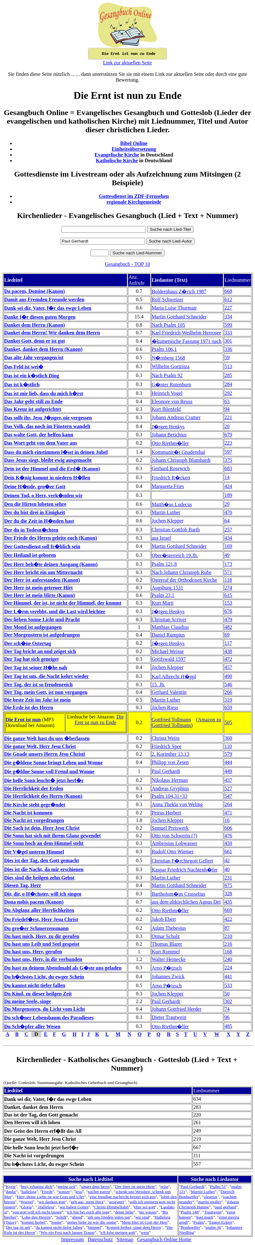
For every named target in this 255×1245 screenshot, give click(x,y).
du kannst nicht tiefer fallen (59, 1227)
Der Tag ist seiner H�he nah (35, 667)
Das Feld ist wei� (23, 366)
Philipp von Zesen (170, 762)
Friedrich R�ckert (171, 477)
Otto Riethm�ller (170, 443)
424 (228, 486)
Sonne (56, 1222)
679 (228, 434)
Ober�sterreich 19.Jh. (175, 555)
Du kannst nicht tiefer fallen (34, 985)
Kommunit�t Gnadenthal (178, 452)
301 (228, 341)
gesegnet (116, 1201)
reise (164, 1186)
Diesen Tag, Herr (22, 885)
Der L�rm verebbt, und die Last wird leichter (55, 611)
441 (228, 976)
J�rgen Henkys (168, 426)
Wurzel (27, 1201)
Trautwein (212, 1212)
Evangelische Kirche (117, 154)
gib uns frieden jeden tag (109, 1217)
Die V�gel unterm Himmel (34, 852)
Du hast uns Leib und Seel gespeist (41, 944)
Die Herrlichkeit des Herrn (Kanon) (43, 796)
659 (228, 707)
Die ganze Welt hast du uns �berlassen (47, 738)
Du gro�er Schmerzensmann (36, 928)
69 (226, 634)
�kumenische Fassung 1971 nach (187, 341)
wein (145, 1232)
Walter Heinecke (169, 959)
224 (228, 967)
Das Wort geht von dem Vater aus (40, 443)
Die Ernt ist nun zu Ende (99, 719)
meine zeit (66, 1186)
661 (228, 851)
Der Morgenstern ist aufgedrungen (42, 634)
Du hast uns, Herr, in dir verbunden (43, 959)
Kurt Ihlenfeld (166, 409)
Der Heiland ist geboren (30, 555)
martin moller (209, 1201)
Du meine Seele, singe (27, 1001)
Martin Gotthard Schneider (179, 316)
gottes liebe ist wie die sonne (91, 1222)
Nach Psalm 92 (167, 375)
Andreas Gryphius (170, 788)
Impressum (72, 1239)
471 (228, 812)
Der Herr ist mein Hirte (135, 1186)
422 (228, 919)
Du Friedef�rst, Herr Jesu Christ (41, 919)
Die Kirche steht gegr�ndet (34, 804)
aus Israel (161, 538)
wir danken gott (52, 1201)
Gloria (26, 1207)
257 (228, 529)
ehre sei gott (144, 1207)
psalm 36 (213, 1227)
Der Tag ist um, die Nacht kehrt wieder (46, 676)
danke (11, 1191)
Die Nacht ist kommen (28, 812)
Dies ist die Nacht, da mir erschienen (44, 869)
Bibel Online (134, 143)
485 (228, 1026)
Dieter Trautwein (169, 1017)
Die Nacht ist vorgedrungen (34, 820)
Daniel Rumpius (168, 634)
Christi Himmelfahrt (111, 1207)
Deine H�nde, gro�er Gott (34, 486)
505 (228, 722)
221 (228, 417)
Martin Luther (166, 512)
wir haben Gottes (74, 1207)
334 (228, 316)
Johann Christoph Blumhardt (181, 460)
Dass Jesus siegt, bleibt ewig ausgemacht (48, 460)
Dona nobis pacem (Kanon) (33, 902)
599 (228, 325)
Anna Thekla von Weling (177, 804)
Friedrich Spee (167, 746)
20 (226, 426)
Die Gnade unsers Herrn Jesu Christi (44, 754)
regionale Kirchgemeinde (133, 202)
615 (228, 595)
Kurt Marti (163, 603)
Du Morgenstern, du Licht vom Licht (44, 1009)
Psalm (198, 1222)
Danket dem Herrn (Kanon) (34, 325)
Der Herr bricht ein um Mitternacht (43, 572)
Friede (47, 1191)
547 (228, 796)
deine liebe (124, 1212)
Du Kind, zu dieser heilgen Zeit (38, 993)
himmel (94, 1227)
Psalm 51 (218, 1186)
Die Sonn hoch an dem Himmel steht (44, 843)
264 (228, 804)
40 (226, 869)
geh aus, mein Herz (87, 1201)
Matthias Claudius (170, 627)
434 (228, 538)
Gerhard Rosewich (171, 468)
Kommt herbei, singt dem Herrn (133, 1227)
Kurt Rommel (166, 951)
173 (228, 564)
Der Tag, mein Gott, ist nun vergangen (45, 692)
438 (228, 651)
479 (228, 619)
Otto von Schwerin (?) (174, 835)
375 (228, 460)
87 (226, 928)
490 (228, 676)
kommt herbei (33, 1222)
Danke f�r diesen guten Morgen (40, 317)
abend (77, 1217)
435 (228, 902)
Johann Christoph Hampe (209, 1204)
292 (228, 393)
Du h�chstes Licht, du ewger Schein (44, 976)
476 (228, 835)
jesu (79, 1191)
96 (226, 1017)
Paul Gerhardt (166, 771)
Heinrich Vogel (167, 393)
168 (228, 951)
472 (228, 659)
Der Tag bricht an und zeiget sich (40, 651)
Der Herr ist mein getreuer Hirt (38, 587)
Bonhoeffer (190, 1227)
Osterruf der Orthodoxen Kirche (184, 580)
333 (228, 332)
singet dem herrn (95, 1186)
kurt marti (204, 1217)
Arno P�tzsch (167, 968)
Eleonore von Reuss (172, 401)
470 (228, 512)
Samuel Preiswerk (170, 828)
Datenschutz (100, 1239)
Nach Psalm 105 (168, 325)
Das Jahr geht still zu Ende (33, 401)
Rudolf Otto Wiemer (172, 851)
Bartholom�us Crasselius (178, 894)
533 (228, 985)
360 (228, 738)
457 (228, 667)
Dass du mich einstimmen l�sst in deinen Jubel (56, 452)
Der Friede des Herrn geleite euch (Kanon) (50, 538)
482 (228, 627)
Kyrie (10, 1186)
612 (228, 299)
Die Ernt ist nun (23, 719)
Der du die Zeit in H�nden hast (39, 521)
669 (228, 910)
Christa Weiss (166, 738)
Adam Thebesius (169, 928)
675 (228, 885)
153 (228, 603)
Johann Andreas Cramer (176, 417)
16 (226, 820)
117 (228, 643)
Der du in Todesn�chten (31, 530)
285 (228, 375)
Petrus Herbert (166, 812)
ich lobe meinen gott (117, 1232)
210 (228, 936)
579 (228, 754)
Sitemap (125, 1239)
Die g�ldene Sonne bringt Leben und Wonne (53, 762)
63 (226, 401)
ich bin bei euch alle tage (88, 1212)
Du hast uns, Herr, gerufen (33, 951)
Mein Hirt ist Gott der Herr (145, 1222)
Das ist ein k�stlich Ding (31, 375)
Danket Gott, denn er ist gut (34, 341)
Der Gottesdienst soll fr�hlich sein (42, 546)
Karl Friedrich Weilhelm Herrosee (186, 332)
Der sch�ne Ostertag (27, 643)
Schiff (61, 1217)
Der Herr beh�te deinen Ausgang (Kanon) (51, 564)
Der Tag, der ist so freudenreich (38, 684)
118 (228, 580)
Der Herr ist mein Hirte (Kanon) (39, 595)
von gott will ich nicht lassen (37, 1212)
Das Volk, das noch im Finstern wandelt (47, 426)
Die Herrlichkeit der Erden (33, 788)
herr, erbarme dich (36, 1186)
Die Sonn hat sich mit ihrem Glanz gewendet (52, 835)
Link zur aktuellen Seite (127, 62)
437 (228, 780)
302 (228, 1001)
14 (226, 477)
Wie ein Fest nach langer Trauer (67, 1232)
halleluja (29, 1191)
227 (228, 307)
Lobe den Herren (36, 1217)
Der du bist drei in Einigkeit (34, 512)
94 (226, 409)
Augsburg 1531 (167, 587)
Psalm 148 (190, 1212)
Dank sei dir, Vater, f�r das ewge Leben (47, 308)
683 (228, 468)
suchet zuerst (99, 1191)
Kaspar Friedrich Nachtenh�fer (185, 869)
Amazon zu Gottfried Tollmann (186, 722)
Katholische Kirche (117, 160)
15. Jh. (158, 684)
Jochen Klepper (168, 520)
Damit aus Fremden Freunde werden (44, 299)
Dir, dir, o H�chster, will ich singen (42, 894)
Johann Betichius (169, 434)
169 (228, 546)
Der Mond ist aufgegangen (33, 627)
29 (226, 504)
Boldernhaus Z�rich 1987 (179, 291)
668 (228, 291)
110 (228, 746)
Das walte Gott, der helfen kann (38, 434)
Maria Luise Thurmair (174, 307)
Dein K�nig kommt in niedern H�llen (47, 477)
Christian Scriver (169, 619)
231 (228, 877)
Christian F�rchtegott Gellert (182, 860)
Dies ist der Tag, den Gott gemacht (41, 860)
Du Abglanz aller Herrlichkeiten (39, 910)
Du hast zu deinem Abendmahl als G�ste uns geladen (62, 968)
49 (226, 555)
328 (228, 893)
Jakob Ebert (164, 919)
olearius (210, 1196)
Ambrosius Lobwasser (175, 843)
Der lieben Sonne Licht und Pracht (42, 619)
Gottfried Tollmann (171, 719)
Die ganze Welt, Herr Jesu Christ (40, 746)
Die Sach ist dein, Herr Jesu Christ (42, 828)
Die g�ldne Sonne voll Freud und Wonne (49, 771)
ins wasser (148, 1212)
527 (228, 788)
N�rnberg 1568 (168, 357)
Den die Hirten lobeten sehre (35, 504)
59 (226, 357)
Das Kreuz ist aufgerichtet (32, 409)
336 (228, 349)
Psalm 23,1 (163, 595)
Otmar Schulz (166, 936)
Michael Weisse (168, 651)
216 (228, 944)
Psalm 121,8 (164, 564)
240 (228, 959)
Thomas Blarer (167, 944)
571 (228, 572)
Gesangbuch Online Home (164, 1239)
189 (228, 495)
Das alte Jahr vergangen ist (33, 357)
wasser (64, 1191)
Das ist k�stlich (22, 384)
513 (228, 366)
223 (228, 443)
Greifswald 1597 (169, 659)
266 (228, 692)
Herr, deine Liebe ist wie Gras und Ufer (50, 1196)
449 (228, 771)
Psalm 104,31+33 (169, 796)
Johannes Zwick (168, 976)
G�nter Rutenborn (171, 384)
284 (228, 384)
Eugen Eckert (220, 1222)
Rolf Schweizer (167, 299)
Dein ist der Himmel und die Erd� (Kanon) (52, 468)
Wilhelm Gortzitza (171, 366)
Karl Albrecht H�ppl (174, 676)
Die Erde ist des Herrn (28, 707)
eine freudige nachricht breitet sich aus (122, 1196)
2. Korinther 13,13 (170, 754)
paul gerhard (225, 1207)
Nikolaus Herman (170, 780)
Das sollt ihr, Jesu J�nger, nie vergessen (48, 417)
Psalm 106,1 (164, 349)
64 (226, 520)
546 (228, 684)
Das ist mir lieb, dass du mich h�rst (43, 393)
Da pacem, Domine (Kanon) (34, 291)
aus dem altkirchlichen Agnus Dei (186, 902)
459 (228, 843)
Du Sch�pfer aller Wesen (32, 1026)
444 (228, 762)
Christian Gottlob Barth (176, 529)
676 (228, 611)
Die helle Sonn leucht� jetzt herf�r (44, 780)
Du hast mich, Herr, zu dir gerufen (41, 936)
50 (226, 993)
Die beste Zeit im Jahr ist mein (37, 700)
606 (228, 828)
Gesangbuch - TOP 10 (127, 264)
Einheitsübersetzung (134, 149)
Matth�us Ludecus (172, 504)
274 (228, 587)
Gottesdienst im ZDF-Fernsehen (134, 196)
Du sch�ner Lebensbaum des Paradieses (49, 1017)
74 (226, 1009)
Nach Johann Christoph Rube (182, 572)
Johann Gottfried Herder (176, 1009)
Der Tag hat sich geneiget (31, 659)
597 (228, 452)
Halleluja (45, 1207)
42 (226, 860)
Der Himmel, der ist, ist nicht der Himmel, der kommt (62, 603)
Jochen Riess (165, 707)
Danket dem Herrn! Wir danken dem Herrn (52, 332)
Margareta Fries (168, 486)
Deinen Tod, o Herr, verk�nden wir (43, 495)
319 (228, 700)
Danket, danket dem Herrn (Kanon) (43, 349)
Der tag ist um (18, 1227)
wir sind (142, 1217)
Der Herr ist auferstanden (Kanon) (42, 580)
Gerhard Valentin (169, 692)
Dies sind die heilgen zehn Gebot (39, 877)
